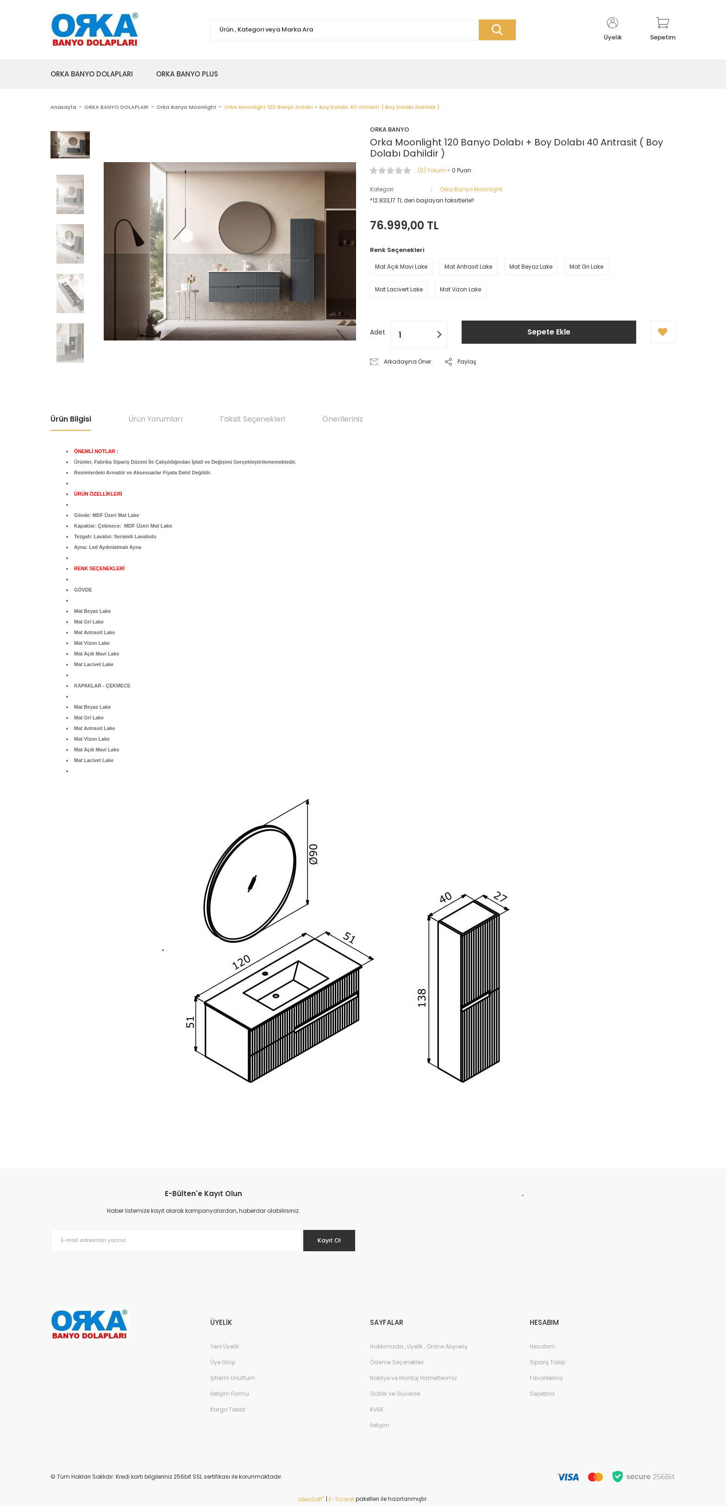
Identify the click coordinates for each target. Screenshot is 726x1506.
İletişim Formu (229, 1394)
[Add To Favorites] (663, 332)
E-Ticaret (341, 1499)
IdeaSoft (311, 1499)
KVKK (376, 1409)
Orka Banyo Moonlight (471, 189)
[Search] (363, 29)
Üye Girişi (222, 1362)
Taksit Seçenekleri (252, 419)
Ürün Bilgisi (70, 419)
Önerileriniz (342, 419)
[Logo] (95, 29)
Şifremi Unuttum (232, 1378)
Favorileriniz (546, 1378)
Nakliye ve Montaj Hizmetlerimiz (413, 1378)
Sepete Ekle (548, 332)
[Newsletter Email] (203, 1240)
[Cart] (663, 29)
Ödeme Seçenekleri (397, 1362)
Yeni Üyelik (224, 1346)
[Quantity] (419, 334)
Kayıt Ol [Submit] (325, 1240)
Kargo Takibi (227, 1409)
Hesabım (542, 1346)
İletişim (379, 1425)
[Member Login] (612, 29)
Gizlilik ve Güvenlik (395, 1394)
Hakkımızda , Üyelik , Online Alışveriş (418, 1346)
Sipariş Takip (547, 1362)
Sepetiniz (542, 1394)
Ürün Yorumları (155, 419)
